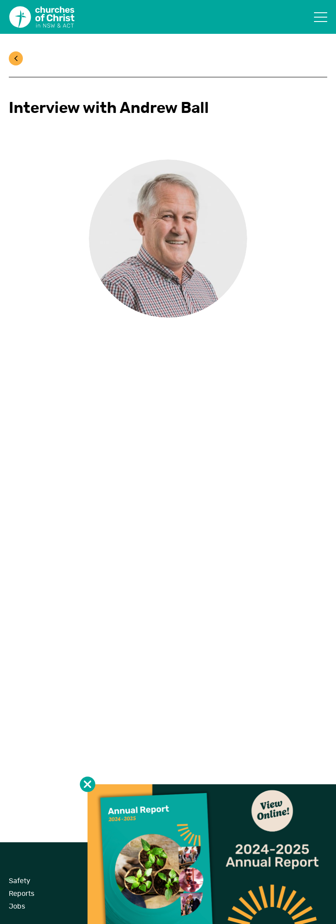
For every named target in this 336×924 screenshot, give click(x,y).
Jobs (17, 906)
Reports (21, 893)
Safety (19, 880)
